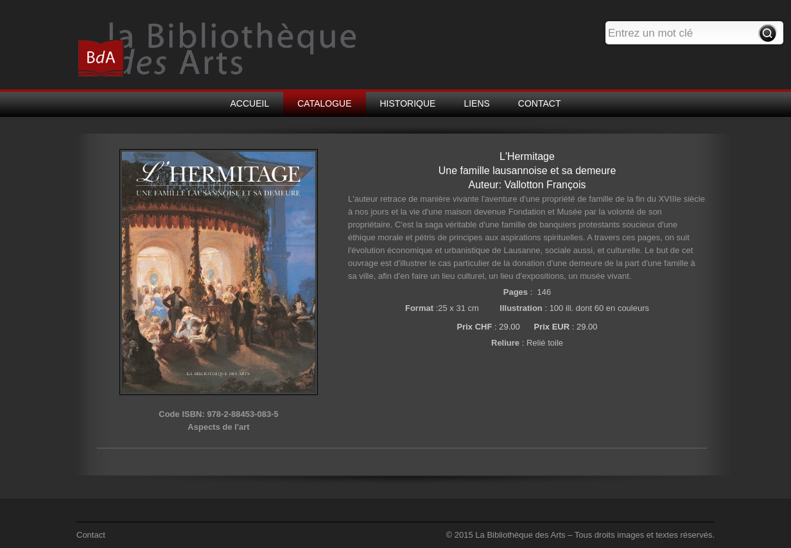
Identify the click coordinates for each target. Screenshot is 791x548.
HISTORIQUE (408, 103)
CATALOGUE (324, 103)
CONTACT (539, 103)
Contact (90, 535)
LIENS (476, 103)
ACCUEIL (250, 103)
